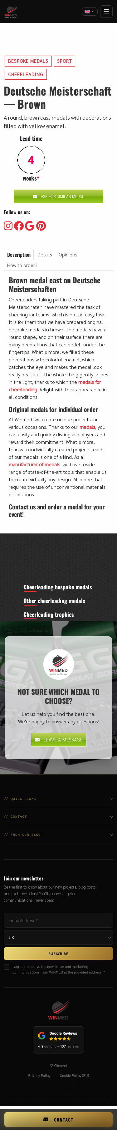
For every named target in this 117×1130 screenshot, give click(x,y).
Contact (58, 1120)
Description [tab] (19, 254)
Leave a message (59, 741)
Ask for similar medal (58, 196)
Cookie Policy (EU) (74, 1077)
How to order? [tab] (22, 265)
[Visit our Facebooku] (19, 226)
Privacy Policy (39, 1077)
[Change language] (90, 11)
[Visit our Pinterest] (41, 226)
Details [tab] (44, 254)
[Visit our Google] (30, 226)
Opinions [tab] (68, 254)
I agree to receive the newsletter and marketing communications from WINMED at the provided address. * (58, 971)
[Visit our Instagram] (8, 226)
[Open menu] (106, 11)
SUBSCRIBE (58, 955)
